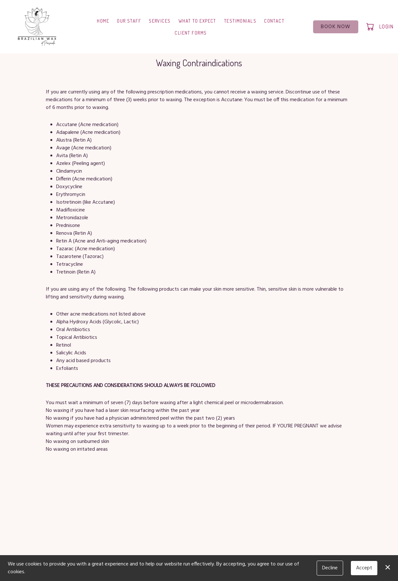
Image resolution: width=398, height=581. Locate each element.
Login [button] (386, 26)
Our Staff (129, 21)
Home (103, 21)
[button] (371, 26)
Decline (330, 568)
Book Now (336, 27)
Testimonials (240, 21)
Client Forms (191, 33)
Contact (274, 21)
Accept (364, 568)
